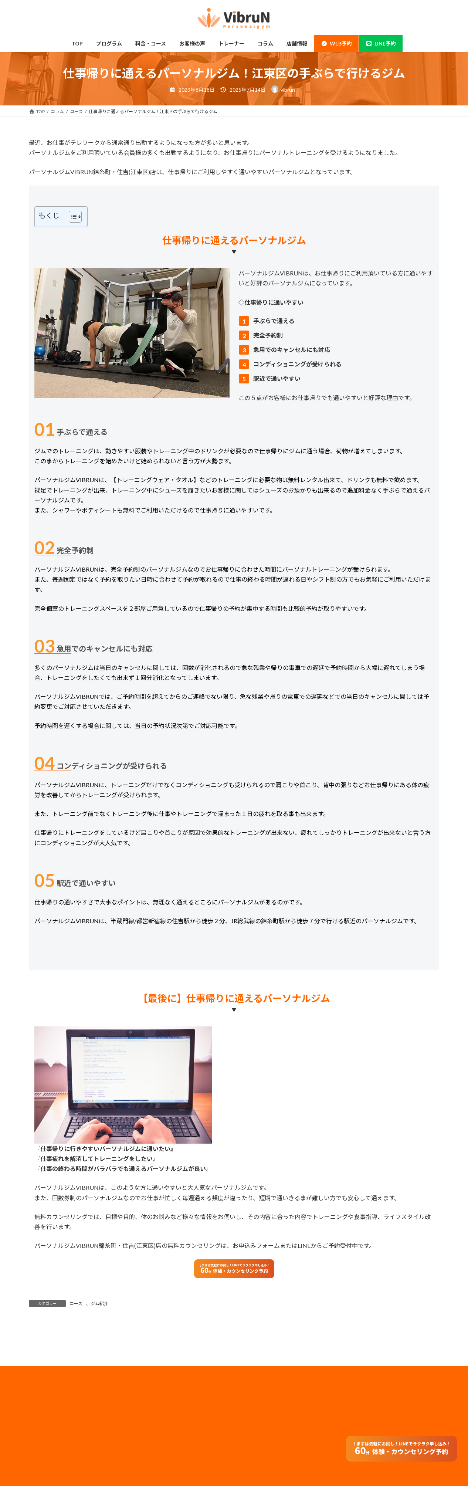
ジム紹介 (99, 1303)
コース (75, 1303)
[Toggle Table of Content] (71, 216)
